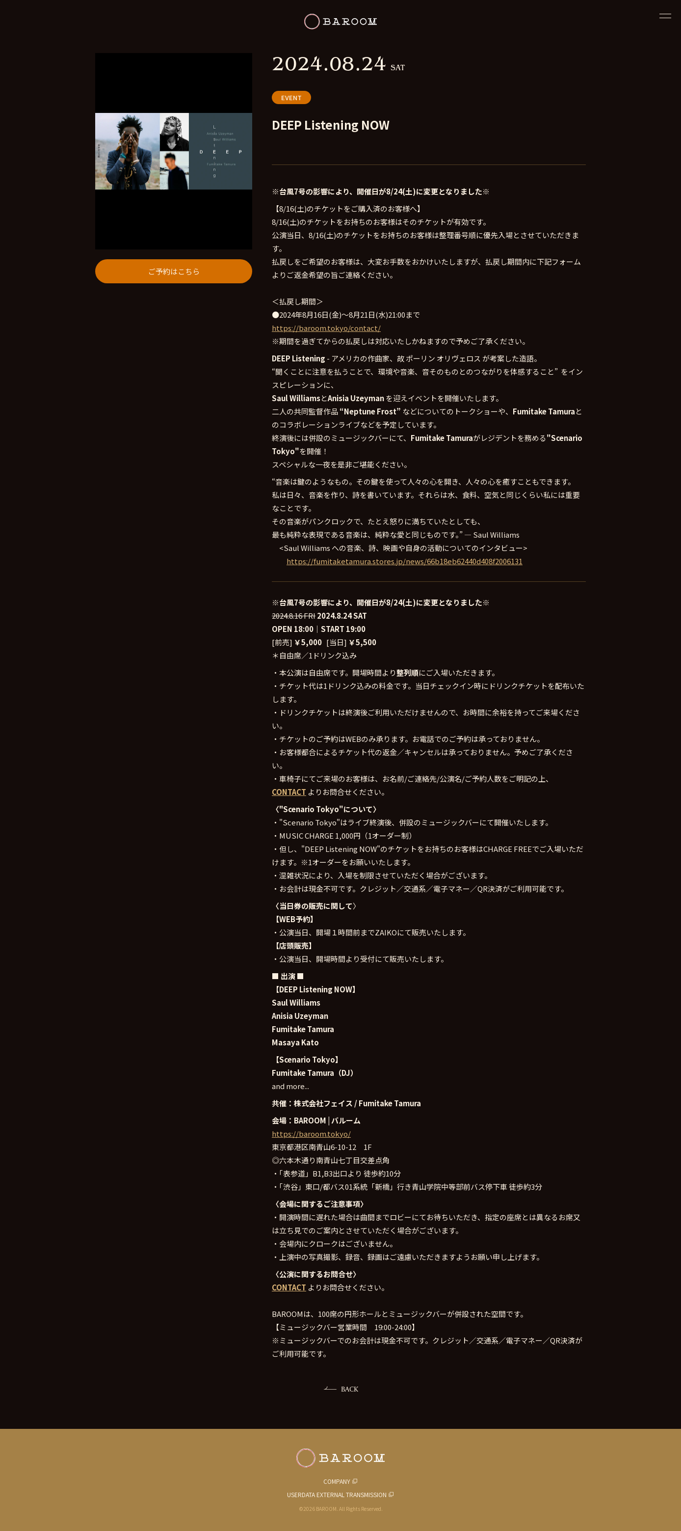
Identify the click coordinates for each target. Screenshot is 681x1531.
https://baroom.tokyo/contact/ (326, 328)
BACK (349, 1389)
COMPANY (336, 1481)
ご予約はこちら (174, 271)
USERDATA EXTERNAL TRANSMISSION (337, 1494)
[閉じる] (665, 15)
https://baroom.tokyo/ (311, 1133)
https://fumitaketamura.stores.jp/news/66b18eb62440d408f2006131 (405, 561)
